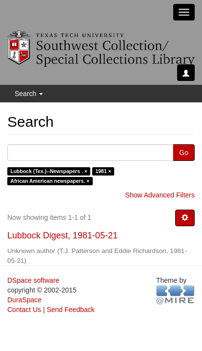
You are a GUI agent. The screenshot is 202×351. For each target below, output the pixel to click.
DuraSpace (24, 300)
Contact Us (24, 309)
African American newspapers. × (49, 181)
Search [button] (29, 94)
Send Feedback (71, 309)
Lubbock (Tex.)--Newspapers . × (48, 171)
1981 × (103, 171)
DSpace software (33, 280)
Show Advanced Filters (160, 195)
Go (183, 152)
